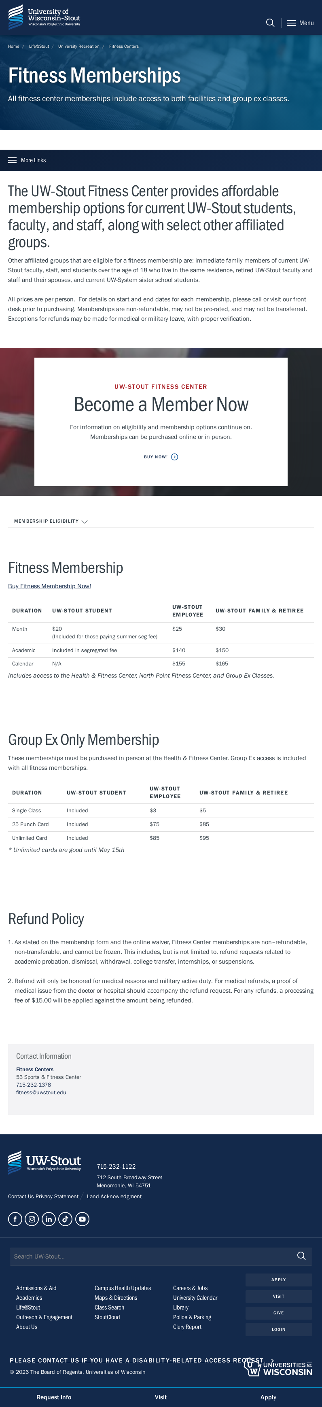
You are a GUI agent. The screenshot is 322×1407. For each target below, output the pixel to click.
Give (278, 1313)
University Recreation (79, 46)
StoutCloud (107, 1317)
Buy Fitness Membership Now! (49, 586)
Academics (29, 1298)
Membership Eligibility (51, 522)
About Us (26, 1327)
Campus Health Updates (123, 1288)
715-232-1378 (33, 1085)
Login (279, 1330)
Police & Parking (192, 1317)
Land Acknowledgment (113, 1197)
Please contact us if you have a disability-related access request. (138, 1361)
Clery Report (187, 1327)
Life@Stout (39, 46)
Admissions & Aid (36, 1288)
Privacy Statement (58, 1197)
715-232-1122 (117, 1167)
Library (181, 1308)
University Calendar (195, 1298)
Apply (278, 1280)
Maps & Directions (116, 1298)
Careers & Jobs (190, 1288)
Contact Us (22, 1197)
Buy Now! (156, 457)
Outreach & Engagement (44, 1317)
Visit (279, 1296)
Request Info (53, 1397)
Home (13, 46)
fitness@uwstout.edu (41, 1092)
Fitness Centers (124, 46)
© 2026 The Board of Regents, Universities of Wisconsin (78, 1373)
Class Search (109, 1308)
